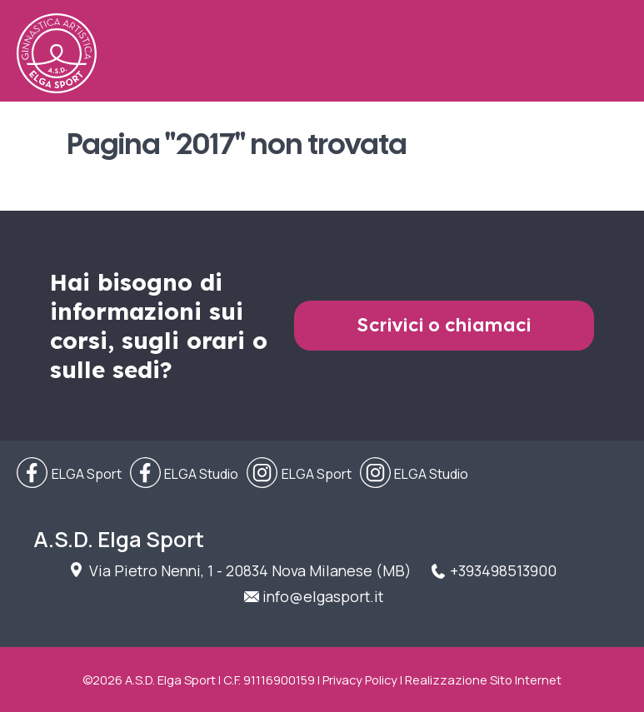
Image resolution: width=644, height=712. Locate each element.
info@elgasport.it (322, 596)
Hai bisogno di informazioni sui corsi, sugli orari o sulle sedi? (158, 325)
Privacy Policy (359, 679)
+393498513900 (503, 570)
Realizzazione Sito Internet (483, 679)
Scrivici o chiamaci (444, 325)
